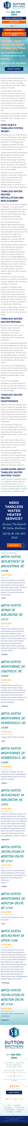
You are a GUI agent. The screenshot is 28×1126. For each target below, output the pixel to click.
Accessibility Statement (11, 1120)
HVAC (9, 1105)
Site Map (22, 1120)
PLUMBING (17, 1105)
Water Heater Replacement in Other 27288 (12, 935)
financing (17, 307)
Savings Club (20, 455)
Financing (20, 1109)
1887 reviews (16, 1088)
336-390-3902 (18, 63)
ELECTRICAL (8, 1107)
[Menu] (14, 26)
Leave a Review (14, 1092)
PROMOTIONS (19, 1107)
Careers (9, 1111)
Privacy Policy (13, 1119)
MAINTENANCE (9, 1109)
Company (18, 1111)
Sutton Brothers (7, 479)
